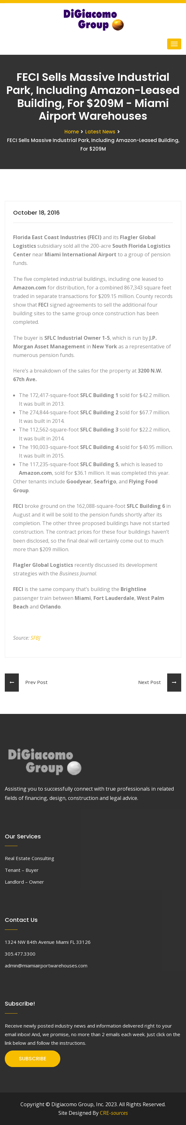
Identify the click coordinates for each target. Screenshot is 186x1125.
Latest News (100, 131)
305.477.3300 (20, 954)
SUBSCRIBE (32, 1058)
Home (71, 131)
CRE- (114, 1112)
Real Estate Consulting (29, 858)
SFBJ (35, 637)
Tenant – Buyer (22, 870)
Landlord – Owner (24, 882)
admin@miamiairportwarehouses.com (46, 965)
